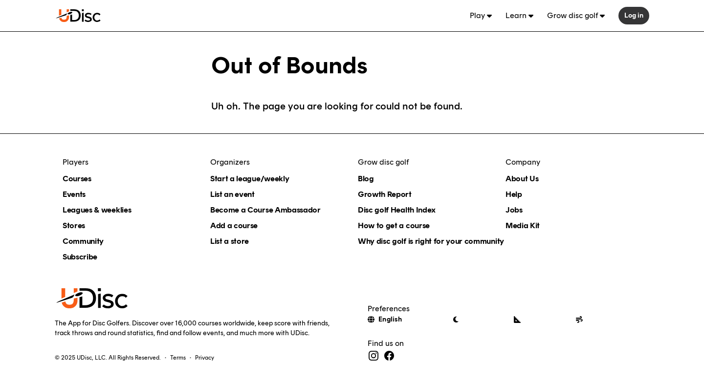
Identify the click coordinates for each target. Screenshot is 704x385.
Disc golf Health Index (397, 209)
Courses (77, 178)
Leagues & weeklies (97, 209)
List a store (229, 241)
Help (514, 194)
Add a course (234, 225)
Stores (74, 225)
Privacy (204, 357)
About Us (522, 178)
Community (83, 241)
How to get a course (394, 225)
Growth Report (385, 194)
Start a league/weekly (249, 178)
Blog (366, 178)
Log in (633, 15)
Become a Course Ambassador (265, 209)
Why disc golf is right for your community (431, 241)
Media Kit (523, 225)
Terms (178, 357)
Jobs (514, 209)
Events (74, 194)
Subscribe (80, 256)
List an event (232, 194)
